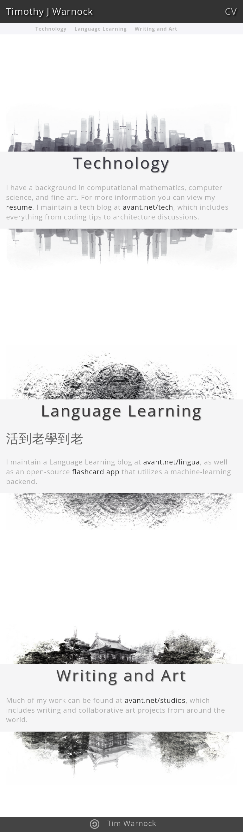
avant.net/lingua (171, 461)
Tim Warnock (131, 823)
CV (231, 11)
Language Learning (100, 28)
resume (19, 207)
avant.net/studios (155, 700)
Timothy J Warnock (49, 11)
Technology (51, 28)
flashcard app (96, 471)
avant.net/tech (148, 207)
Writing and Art (156, 28)
